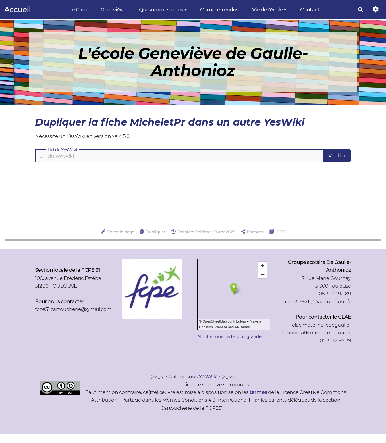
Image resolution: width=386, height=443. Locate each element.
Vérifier (337, 156)
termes (258, 392)
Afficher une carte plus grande (229, 336)
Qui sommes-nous (163, 10)
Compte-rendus (219, 10)
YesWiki (208, 377)
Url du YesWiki (62, 150)
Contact (309, 10)
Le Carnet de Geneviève (97, 10)
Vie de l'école (269, 10)
